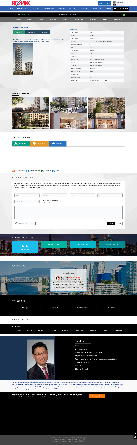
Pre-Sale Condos (49, 9)
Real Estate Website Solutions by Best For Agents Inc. (65, 441)
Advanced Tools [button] (121, 9)
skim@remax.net (81, 349)
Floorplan (65, 19)
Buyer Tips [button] (73, 9)
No (44, 202)
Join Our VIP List (104, 3)
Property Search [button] (23, 9)
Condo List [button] (36, 9)
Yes (49, 202)
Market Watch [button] (98, 9)
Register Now (118, 19)
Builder (105, 19)
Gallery (29, 19)
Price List (53, 19)
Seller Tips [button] (62, 9)
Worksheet (93, 19)
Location (40, 19)
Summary (46, 32)
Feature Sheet (79, 19)
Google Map (20, 143)
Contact (108, 9)
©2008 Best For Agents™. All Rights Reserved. (65, 439)
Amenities (33, 32)
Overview (18, 19)
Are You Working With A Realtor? (51, 200)
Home (11, 9)
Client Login (79, 438)
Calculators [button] (85, 9)
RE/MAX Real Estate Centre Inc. (88, 352)
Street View (39, 143)
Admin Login (53, 438)
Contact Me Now (97, 396)
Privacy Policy (60, 438)
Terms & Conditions (70, 438)
